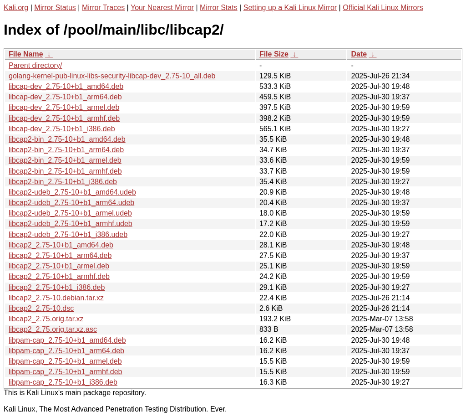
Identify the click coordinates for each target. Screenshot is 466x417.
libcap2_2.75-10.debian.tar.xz (56, 298)
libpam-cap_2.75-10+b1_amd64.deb (67, 340)
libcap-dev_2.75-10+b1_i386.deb (62, 129)
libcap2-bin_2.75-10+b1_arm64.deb (66, 150)
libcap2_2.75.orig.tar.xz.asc (53, 329)
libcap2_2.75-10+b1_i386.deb (57, 287)
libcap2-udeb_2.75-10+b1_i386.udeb (68, 234)
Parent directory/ (35, 65)
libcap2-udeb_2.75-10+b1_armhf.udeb (70, 223)
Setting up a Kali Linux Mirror (290, 7)
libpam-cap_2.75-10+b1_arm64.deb (66, 351)
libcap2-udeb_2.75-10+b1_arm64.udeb (71, 202)
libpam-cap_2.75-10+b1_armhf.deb (65, 372)
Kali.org (16, 7)
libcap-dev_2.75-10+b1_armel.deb (64, 107)
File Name (26, 54)
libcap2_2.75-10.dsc (41, 308)
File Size (274, 54)
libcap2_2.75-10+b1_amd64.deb (61, 245)
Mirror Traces (103, 7)
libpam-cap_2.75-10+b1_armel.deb (65, 361)
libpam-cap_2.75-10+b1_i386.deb (63, 382)
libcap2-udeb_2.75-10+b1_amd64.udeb (72, 192)
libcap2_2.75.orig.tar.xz (46, 319)
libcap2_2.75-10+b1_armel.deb (59, 266)
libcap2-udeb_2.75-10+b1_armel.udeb (70, 213)
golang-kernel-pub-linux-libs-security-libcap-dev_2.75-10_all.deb (112, 76)
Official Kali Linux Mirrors (383, 7)
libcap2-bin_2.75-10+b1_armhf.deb (65, 171)
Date (359, 54)
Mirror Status (55, 7)
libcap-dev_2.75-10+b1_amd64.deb (66, 86)
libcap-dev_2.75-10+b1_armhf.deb (64, 118)
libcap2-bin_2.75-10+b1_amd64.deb (67, 139)
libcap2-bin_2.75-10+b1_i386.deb (63, 181)
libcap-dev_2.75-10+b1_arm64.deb (65, 97)
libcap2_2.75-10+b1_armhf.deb (59, 276)
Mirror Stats (219, 7)
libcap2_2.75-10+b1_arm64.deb (60, 255)
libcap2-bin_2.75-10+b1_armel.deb (65, 160)
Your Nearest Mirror (162, 7)
